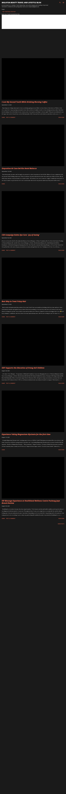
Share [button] (3, 117)
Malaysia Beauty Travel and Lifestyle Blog (21, 2)
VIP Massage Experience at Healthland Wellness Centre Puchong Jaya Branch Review (31, 502)
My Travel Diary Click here (9, 11)
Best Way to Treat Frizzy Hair (14, 301)
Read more (61, 117)
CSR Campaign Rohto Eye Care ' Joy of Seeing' (21, 235)
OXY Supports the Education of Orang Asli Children (23, 368)
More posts (61, 523)
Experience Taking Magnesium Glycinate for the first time (26, 434)
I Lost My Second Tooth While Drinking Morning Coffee (24, 102)
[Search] (60, 2)
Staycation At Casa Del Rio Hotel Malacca (19, 168)
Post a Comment (10, 117)
